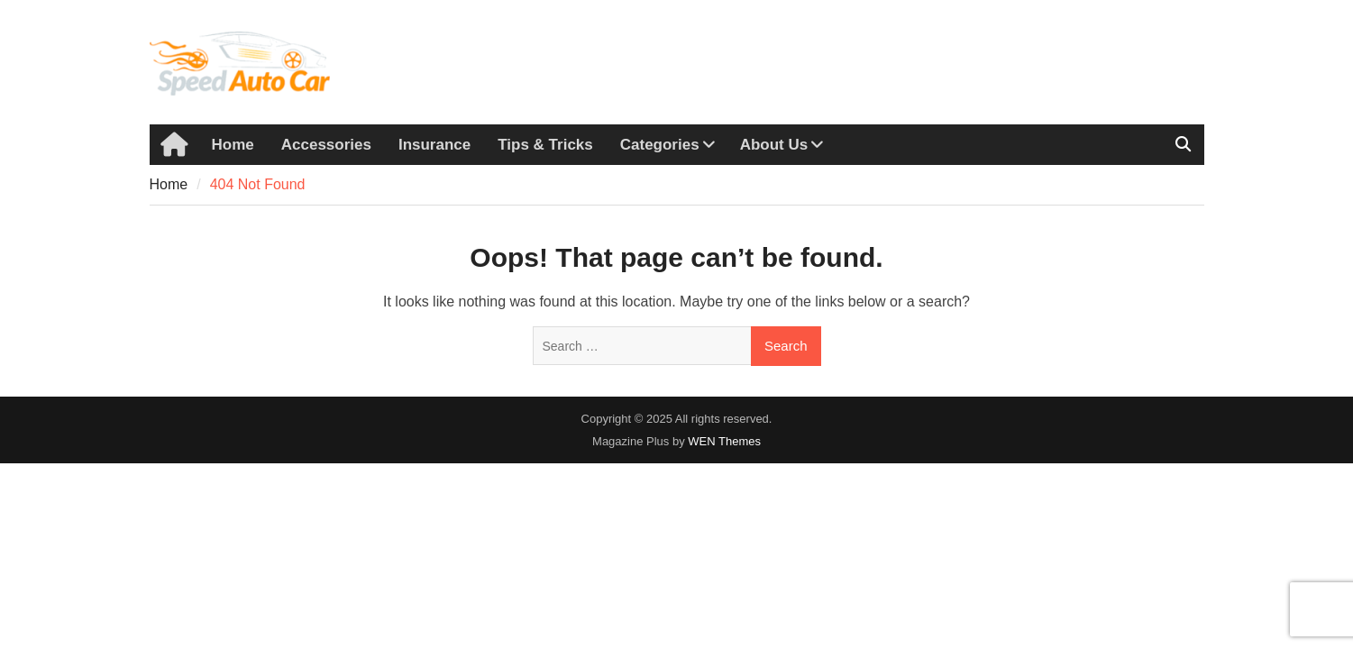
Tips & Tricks (545, 144)
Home (233, 144)
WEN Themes (724, 441)
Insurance (434, 144)
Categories (659, 144)
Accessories (326, 144)
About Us (774, 144)
